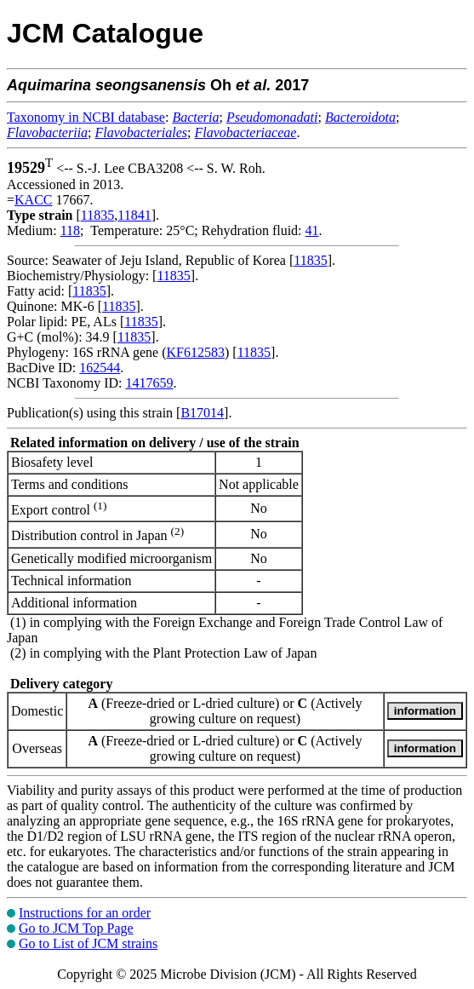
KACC (33, 200)
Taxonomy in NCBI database (86, 117)
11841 (134, 215)
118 (70, 230)
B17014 (202, 412)
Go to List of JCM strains (88, 943)
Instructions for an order (85, 913)
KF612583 (196, 352)
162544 (99, 367)
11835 (97, 215)
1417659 (149, 383)
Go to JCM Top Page (76, 928)
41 (312, 230)
